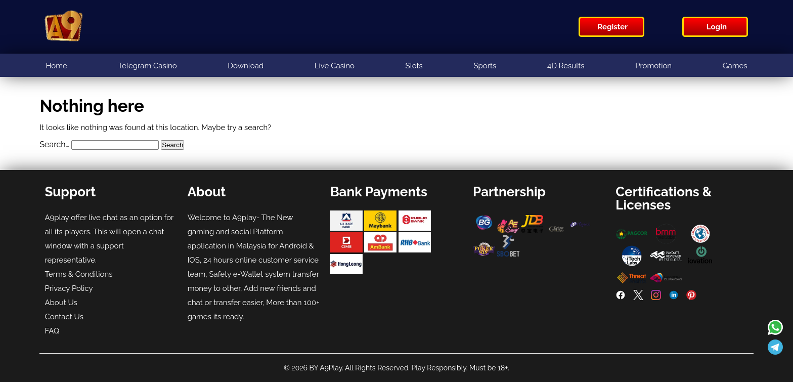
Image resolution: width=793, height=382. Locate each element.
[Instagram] (656, 297)
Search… (54, 144)
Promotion (653, 65)
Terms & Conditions (78, 274)
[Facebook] (620, 297)
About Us (61, 302)
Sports (484, 65)
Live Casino (335, 65)
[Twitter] (638, 297)
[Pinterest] (691, 297)
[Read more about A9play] (775, 328)
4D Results (566, 65)
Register (612, 26)
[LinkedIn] (674, 297)
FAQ (52, 330)
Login (717, 26)
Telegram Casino (147, 65)
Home (56, 65)
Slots (414, 65)
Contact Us (64, 316)
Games (735, 65)
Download (245, 65)
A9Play (331, 368)
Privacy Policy (69, 288)
